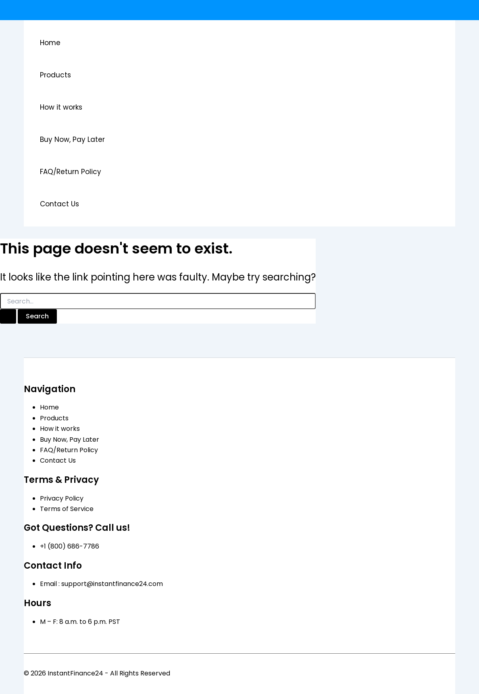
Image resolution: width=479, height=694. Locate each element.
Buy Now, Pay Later (72, 139)
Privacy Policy (61, 498)
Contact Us (59, 204)
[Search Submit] (8, 316)
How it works (61, 107)
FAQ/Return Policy (70, 172)
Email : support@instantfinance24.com (101, 583)
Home (50, 43)
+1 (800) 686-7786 (69, 546)
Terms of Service (67, 508)
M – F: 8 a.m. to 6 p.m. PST (80, 621)
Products (55, 75)
